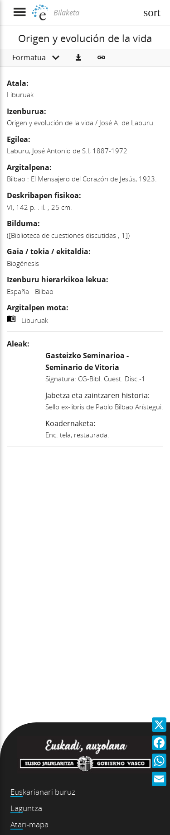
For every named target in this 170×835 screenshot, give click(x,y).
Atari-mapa (29, 824)
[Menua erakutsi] (19, 12)
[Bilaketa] (94, 12)
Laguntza (26, 808)
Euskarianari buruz (42, 792)
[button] (78, 57)
